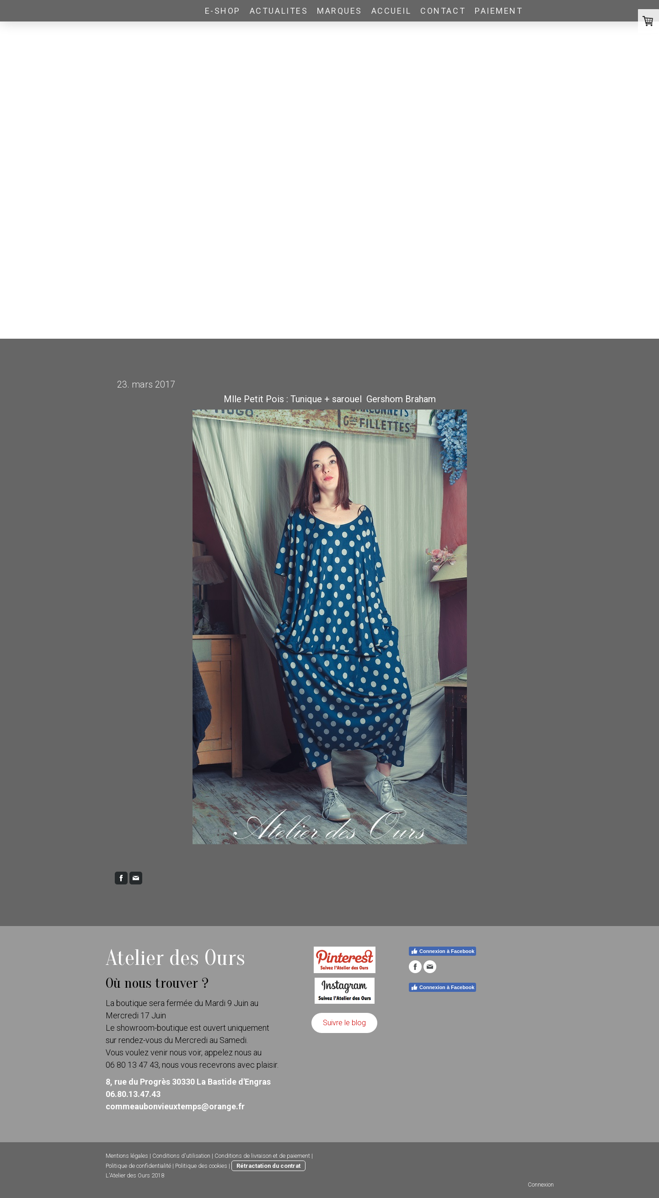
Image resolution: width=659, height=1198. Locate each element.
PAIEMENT (499, 11)
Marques (339, 11)
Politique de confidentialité (138, 1165)
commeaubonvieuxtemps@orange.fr (175, 1106)
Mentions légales (127, 1155)
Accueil (391, 11)
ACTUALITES (279, 11)
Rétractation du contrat (268, 1165)
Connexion (541, 1184)
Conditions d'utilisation (181, 1155)
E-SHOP (223, 11)
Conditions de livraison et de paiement (262, 1155)
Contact (443, 11)
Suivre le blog (344, 1022)
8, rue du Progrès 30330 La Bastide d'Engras (188, 1081)
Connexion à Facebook (442, 951)
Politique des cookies (201, 1165)
